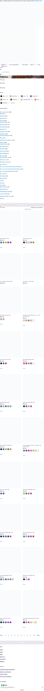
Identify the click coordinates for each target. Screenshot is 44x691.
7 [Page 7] (24, 635)
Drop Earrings (3, 122)
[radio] (1, 242)
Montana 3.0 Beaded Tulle (29, 575)
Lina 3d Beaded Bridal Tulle (6, 281)
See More (13, 102)
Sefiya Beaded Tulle (4, 238)
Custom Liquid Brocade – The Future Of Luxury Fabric (32, 446)
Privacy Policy (3, 674)
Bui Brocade (3, 151)
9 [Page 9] (30, 635)
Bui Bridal (2, 148)
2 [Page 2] (8, 635)
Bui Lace (2, 155)
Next (38, 635)
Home (1, 649)
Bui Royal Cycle (37, 0)
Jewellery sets (4, 131)
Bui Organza (3, 176)
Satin (1, 183)
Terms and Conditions (6, 676)
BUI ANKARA (3, 146)
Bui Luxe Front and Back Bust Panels (10, 166)
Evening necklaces (5, 135)
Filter (2, 79)
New (1, 198)
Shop (1, 652)
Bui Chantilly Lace (5, 157)
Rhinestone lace (4, 162)
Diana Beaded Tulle (27, 238)
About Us (2, 656)
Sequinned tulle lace (5, 196)
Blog (1, 654)
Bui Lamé (2, 164)
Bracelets (2, 116)
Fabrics (2, 142)
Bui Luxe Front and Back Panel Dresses (10, 169)
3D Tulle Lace (3, 187)
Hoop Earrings (4, 124)
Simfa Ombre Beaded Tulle (29, 402)
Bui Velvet (2, 178)
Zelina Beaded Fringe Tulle (6, 445)
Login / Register (5, 72)
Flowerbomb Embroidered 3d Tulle (31, 618)
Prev (1, 635)
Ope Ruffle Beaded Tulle (28, 359)
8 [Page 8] (27, 635)
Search (22, 689)
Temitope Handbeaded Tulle (6, 532)
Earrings (2, 120)
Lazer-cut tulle (4, 193)
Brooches (2, 118)
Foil (1, 180)
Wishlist (2, 661)
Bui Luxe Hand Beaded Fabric (7, 171)
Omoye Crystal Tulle (4, 489)
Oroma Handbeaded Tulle (6, 575)
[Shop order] (25, 209)
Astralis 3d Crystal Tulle (28, 281)
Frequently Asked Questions (7, 669)
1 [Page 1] (5, 635)
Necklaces (2, 133)
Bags (1, 113)
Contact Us (3, 659)
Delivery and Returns (5, 672)
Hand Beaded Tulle (5, 191)
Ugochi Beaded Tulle (4, 402)
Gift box (2, 129)
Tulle (1, 185)
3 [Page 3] (11, 635)
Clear (1, 247)
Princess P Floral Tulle (5, 618)
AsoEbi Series (3, 144)
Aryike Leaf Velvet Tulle (5, 359)
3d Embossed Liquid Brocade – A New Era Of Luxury (31, 316)
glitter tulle (3, 189)
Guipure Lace (3, 159)
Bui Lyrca (2, 173)
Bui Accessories (4, 112)
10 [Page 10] (34, 635)
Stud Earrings (3, 126)
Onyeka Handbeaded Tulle (29, 532)
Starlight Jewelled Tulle (5, 315)
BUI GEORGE (3, 153)
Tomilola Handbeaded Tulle (29, 489)
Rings (1, 137)
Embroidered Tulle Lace (6, 140)
